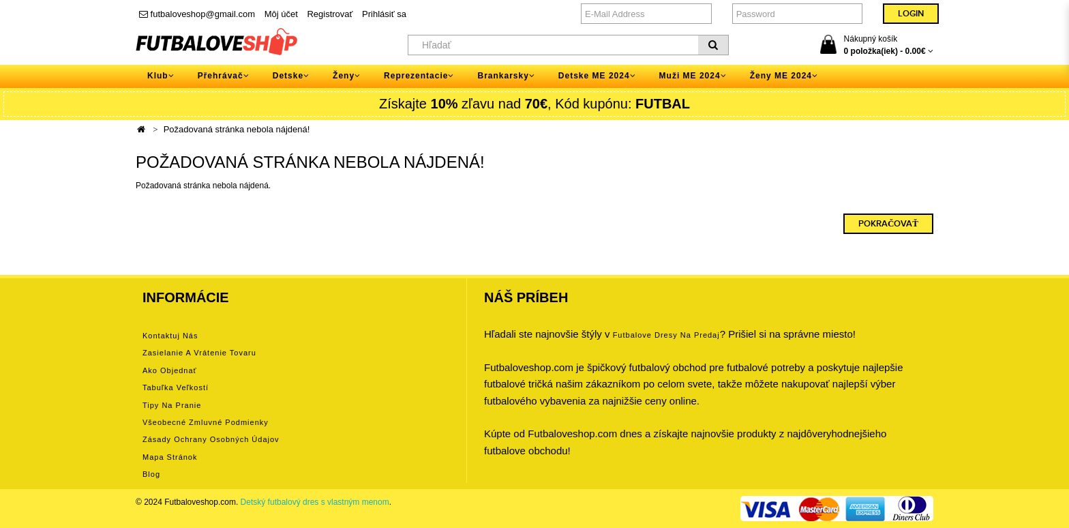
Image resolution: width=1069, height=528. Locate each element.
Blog (151, 474)
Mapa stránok (169, 457)
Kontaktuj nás (170, 336)
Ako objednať (169, 370)
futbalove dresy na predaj (666, 335)
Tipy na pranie (171, 405)
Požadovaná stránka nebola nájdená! (237, 129)
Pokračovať (888, 223)
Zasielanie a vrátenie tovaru (199, 353)
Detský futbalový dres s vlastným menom (315, 502)
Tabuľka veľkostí (175, 387)
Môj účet (281, 14)
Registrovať (329, 14)
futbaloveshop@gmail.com (197, 14)
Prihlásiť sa (384, 14)
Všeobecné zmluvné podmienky (205, 422)
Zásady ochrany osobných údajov (211, 439)
